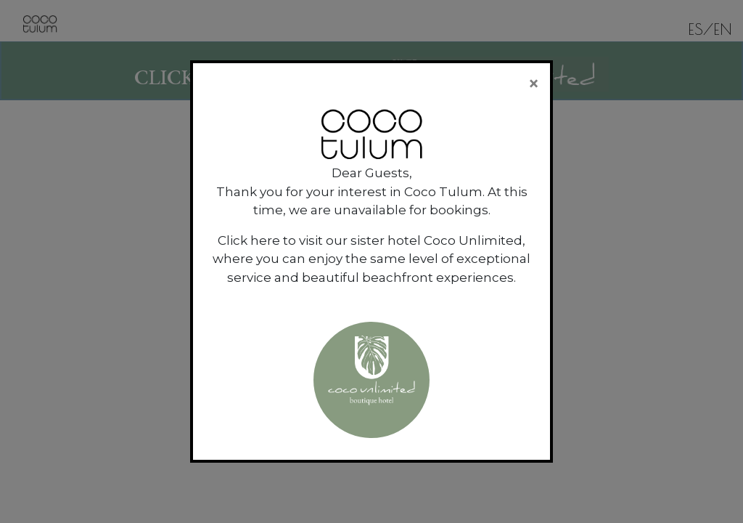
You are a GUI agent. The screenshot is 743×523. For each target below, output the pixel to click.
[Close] (533, 83)
